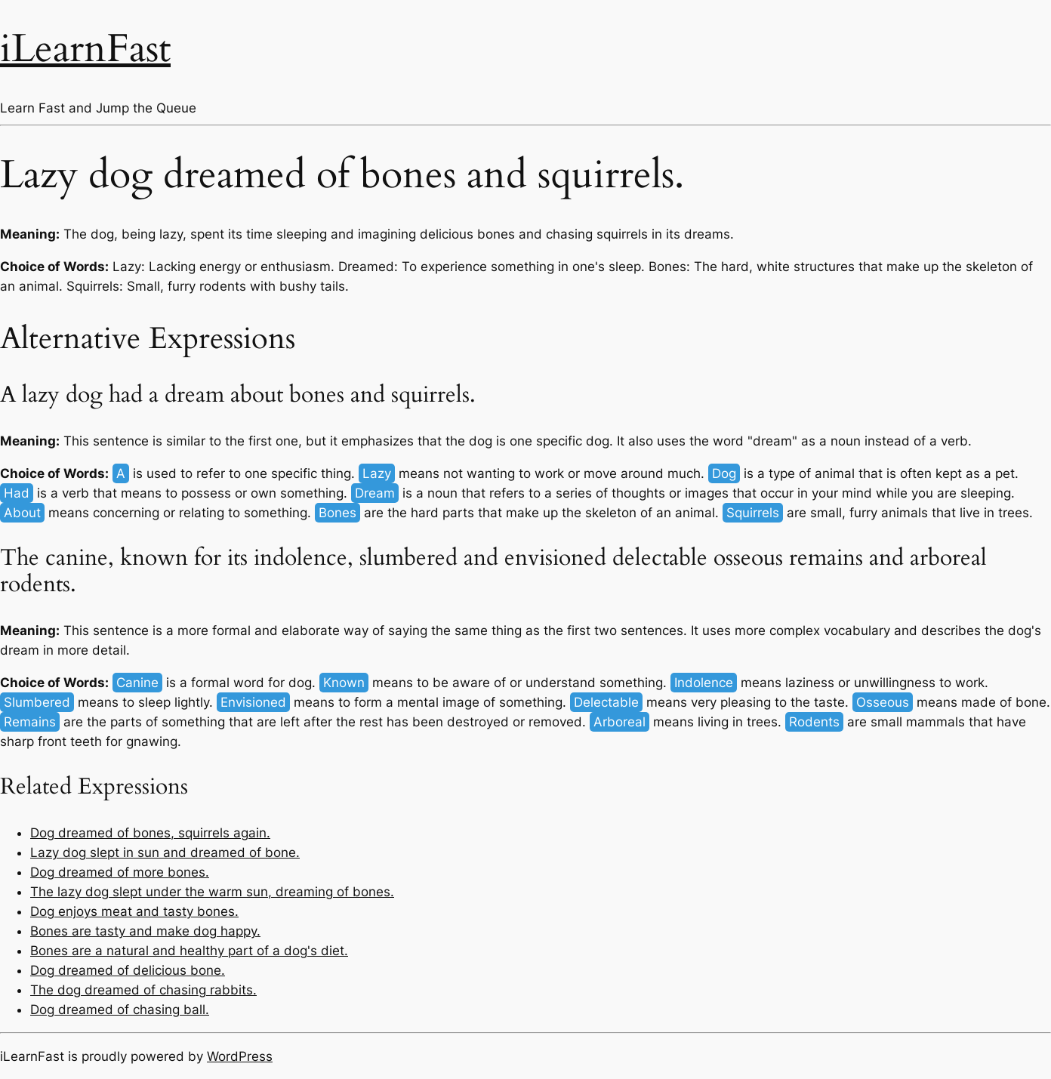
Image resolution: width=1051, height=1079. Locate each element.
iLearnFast (85, 49)
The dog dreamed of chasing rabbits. (143, 989)
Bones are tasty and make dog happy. (145, 931)
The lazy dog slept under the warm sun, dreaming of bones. (212, 891)
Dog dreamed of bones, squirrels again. (150, 832)
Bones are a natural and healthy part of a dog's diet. (189, 950)
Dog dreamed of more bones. (119, 872)
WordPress (240, 1056)
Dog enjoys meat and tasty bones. (134, 911)
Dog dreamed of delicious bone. (127, 970)
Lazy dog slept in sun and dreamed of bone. (165, 852)
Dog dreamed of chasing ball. (119, 1009)
